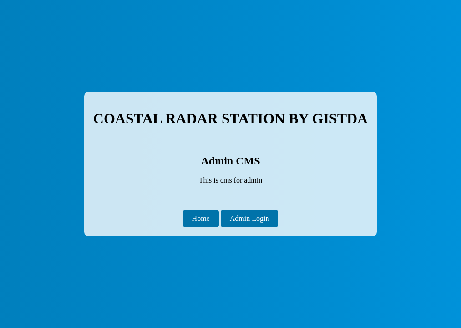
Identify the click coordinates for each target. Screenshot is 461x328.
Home (201, 218)
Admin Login (249, 218)
